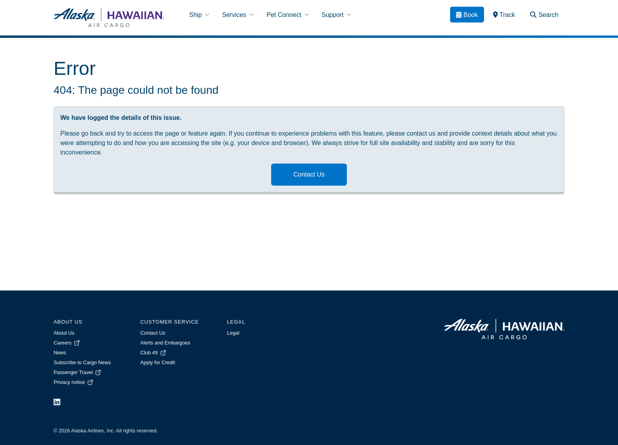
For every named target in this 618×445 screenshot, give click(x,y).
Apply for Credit (157, 362)
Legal (233, 333)
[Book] (467, 14)
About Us (64, 333)
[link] (504, 14)
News (60, 353)
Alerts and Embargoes (165, 343)
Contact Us (308, 174)
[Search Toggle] (544, 14)
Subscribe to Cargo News (82, 362)
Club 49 (153, 353)
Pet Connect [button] (287, 14)
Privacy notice (74, 382)
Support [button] (336, 14)
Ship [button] (199, 14)
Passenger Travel (78, 372)
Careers (67, 343)
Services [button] (238, 14)
